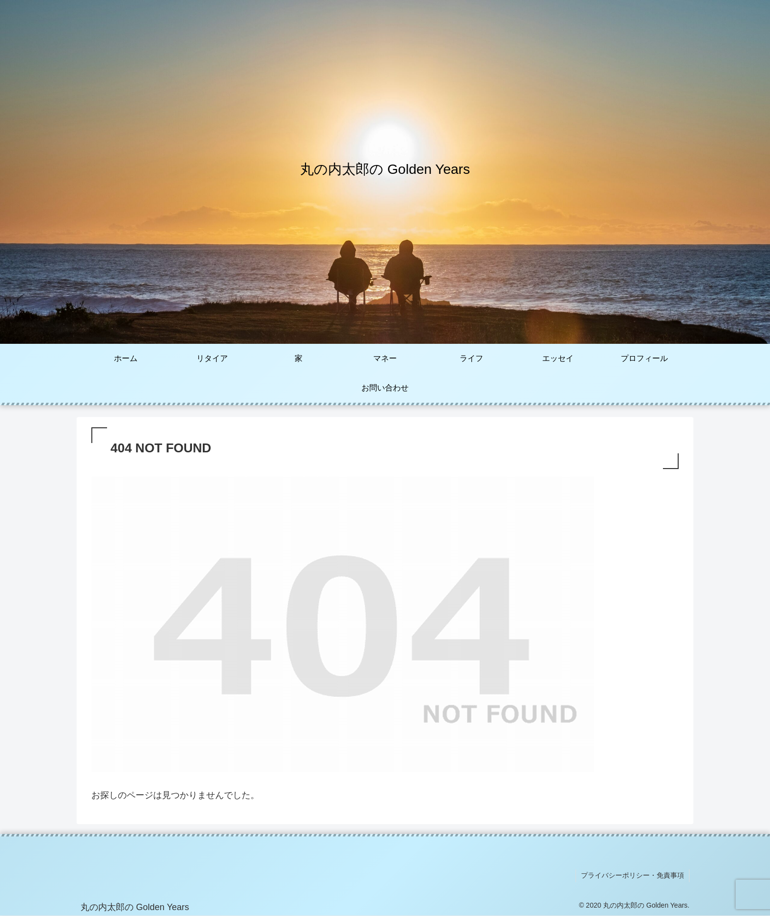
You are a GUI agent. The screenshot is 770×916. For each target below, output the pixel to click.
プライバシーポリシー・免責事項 (632, 875)
